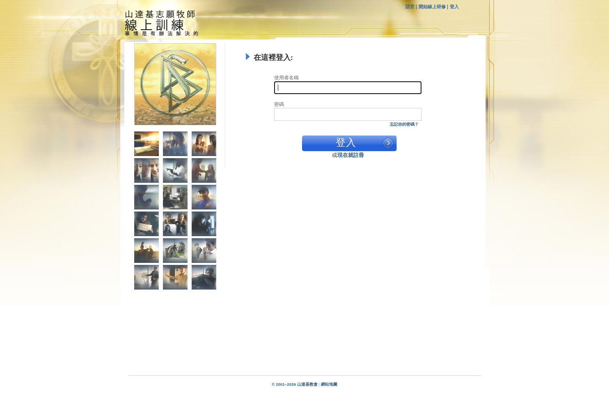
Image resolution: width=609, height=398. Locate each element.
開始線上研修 (432, 6)
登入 (454, 6)
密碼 (279, 104)
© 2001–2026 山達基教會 (295, 384)
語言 (410, 6)
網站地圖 (329, 384)
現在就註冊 (350, 155)
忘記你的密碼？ (404, 124)
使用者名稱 (286, 78)
